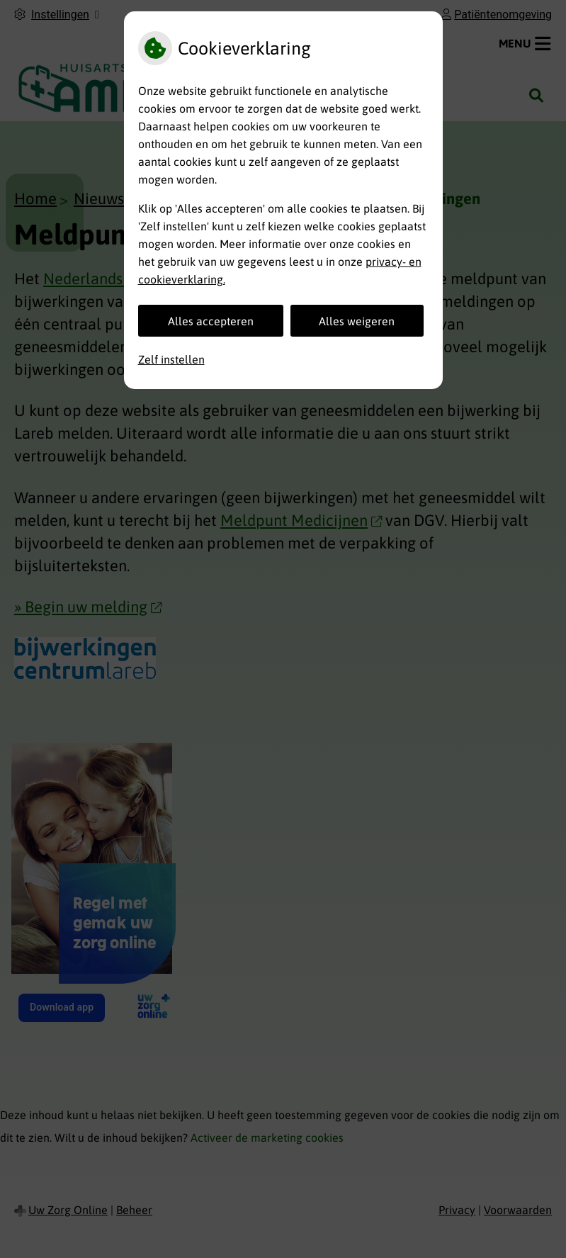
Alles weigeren (357, 321)
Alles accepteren (211, 321)
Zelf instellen (171, 359)
